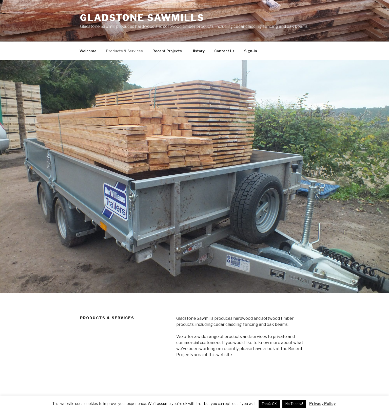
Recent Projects (167, 51)
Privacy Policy (322, 403)
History (198, 51)
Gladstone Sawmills (142, 17)
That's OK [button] (269, 404)
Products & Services (124, 51)
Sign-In (250, 51)
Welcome (88, 51)
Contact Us (224, 51)
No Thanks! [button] (294, 404)
